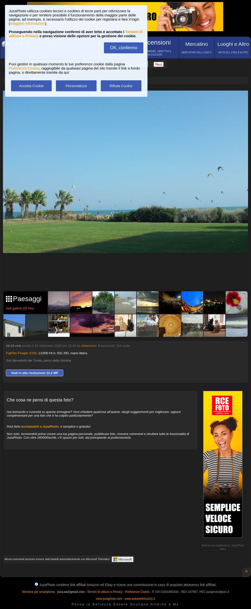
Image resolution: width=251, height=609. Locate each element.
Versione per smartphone (38, 592)
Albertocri (88, 346)
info (223, 549)
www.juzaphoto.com (109, 598)
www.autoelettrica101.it (140, 598)
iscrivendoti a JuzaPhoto (40, 426)
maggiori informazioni (27, 23)
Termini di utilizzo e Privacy (105, 592)
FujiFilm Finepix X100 (21, 353)
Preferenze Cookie (24, 68)
